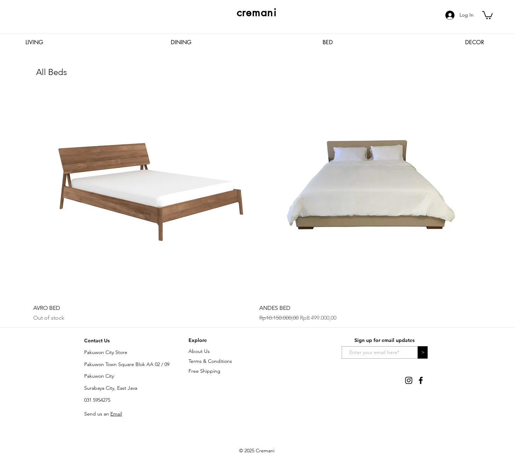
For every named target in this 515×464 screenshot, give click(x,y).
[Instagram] (408, 380)
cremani (257, 12)
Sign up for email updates (384, 340)
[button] (487, 14)
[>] (423, 352)
